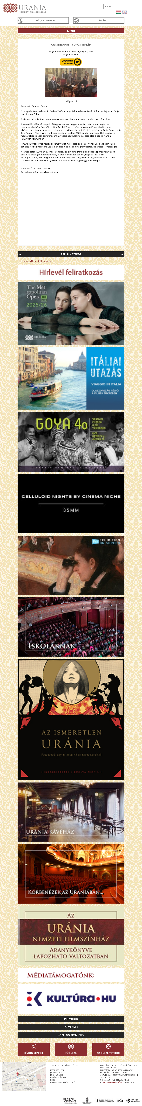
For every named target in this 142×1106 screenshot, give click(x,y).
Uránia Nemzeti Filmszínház (37, 260)
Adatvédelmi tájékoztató (62, 1082)
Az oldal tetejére (108, 1052)
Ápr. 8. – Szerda (71, 254)
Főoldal (71, 1052)
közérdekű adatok (59, 1077)
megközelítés (57, 1070)
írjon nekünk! (56, 1075)
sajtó (52, 1080)
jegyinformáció (58, 1072)
